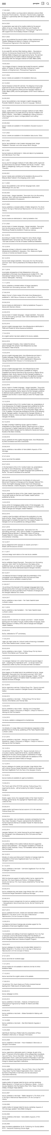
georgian (36, 3)
